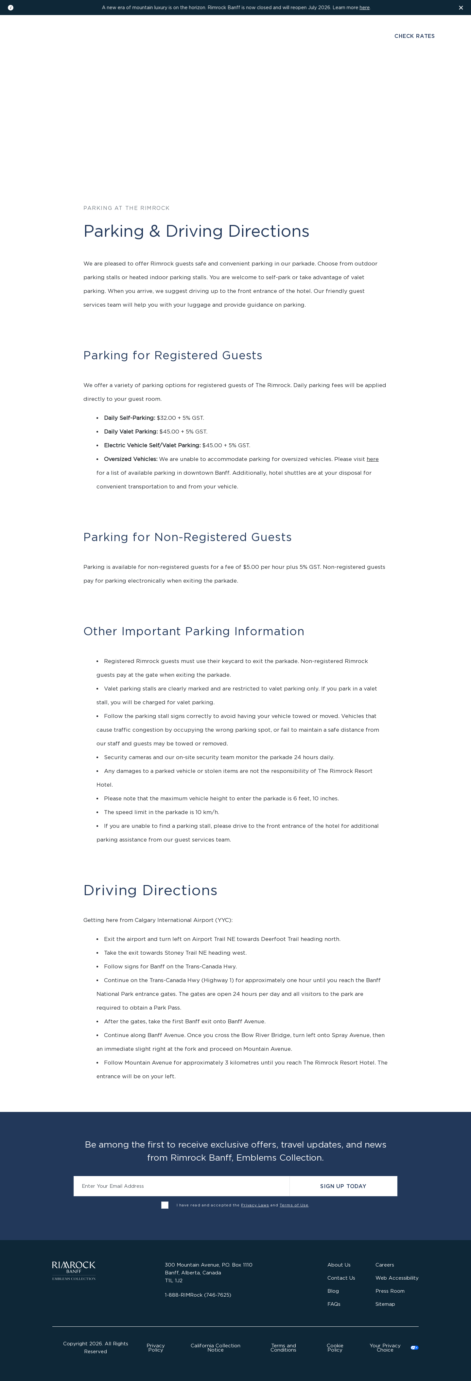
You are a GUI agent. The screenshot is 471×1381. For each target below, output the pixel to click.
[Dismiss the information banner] (461, 7)
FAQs (333, 1304)
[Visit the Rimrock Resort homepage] (235, 40)
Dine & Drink (176, 72)
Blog (333, 1291)
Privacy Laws (255, 1205)
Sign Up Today (343, 1186)
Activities (290, 72)
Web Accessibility (397, 1278)
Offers (326, 72)
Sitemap (385, 1304)
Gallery (84, 37)
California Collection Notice (215, 1348)
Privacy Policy (156, 1348)
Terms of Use (294, 1205)
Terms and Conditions (283, 1348)
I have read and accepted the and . (243, 1205)
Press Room (390, 1291)
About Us (339, 1265)
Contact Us (341, 1278)
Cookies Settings (390, 1347)
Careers (384, 1265)
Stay (141, 72)
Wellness (219, 72)
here (364, 7)
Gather (254, 72)
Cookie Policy (335, 1348)
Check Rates (414, 36)
